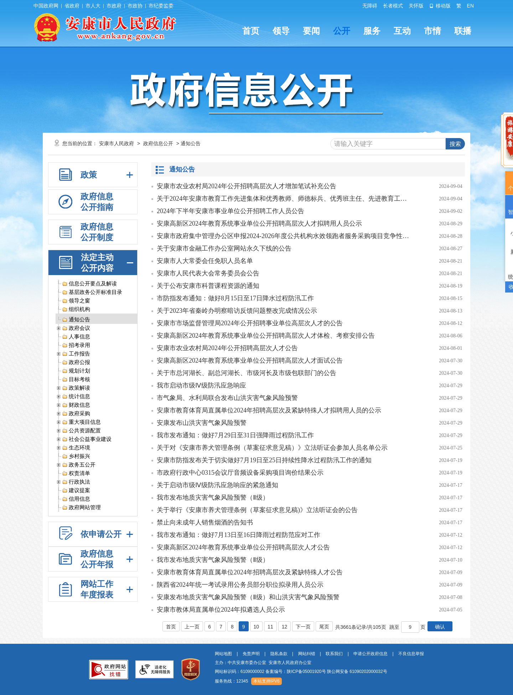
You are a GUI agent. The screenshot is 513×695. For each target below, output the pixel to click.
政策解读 (76, 388)
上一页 (192, 627)
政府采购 (76, 414)
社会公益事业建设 (87, 439)
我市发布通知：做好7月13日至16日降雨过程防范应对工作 (238, 534)
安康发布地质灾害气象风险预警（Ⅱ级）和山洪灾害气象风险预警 (248, 597)
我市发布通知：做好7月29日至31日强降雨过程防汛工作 (235, 435)
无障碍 (369, 6)
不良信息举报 (411, 653)
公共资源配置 (81, 431)
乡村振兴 (76, 456)
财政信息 (76, 405)
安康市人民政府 (116, 143)
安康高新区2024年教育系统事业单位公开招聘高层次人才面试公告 (250, 360)
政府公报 (76, 363)
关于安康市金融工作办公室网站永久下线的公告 (224, 248)
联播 (462, 31)
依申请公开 (101, 534)
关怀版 (416, 6)
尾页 (324, 627)
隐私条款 (278, 653)
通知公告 (76, 320)
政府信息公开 (158, 143)
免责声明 (251, 653)
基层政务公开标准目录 (92, 292)
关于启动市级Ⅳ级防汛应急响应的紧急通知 (217, 485)
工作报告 (76, 354)
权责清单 (76, 474)
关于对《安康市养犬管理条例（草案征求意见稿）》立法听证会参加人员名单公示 (272, 447)
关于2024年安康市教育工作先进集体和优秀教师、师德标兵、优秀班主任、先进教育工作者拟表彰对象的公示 (283, 198)
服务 (371, 31)
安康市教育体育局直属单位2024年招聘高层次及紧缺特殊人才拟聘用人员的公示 (269, 410)
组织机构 (76, 310)
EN (470, 6)
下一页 (303, 627)
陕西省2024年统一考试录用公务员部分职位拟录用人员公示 (240, 584)
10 (256, 627)
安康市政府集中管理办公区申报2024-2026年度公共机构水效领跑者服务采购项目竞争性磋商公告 (283, 235)
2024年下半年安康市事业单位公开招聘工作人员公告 (230, 211)
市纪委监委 (161, 6)
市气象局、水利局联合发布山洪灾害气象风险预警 (227, 397)
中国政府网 (45, 6)
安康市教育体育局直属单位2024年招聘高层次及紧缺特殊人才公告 (250, 572)
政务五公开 (78, 465)
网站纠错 (306, 653)
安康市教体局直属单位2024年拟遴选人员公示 (221, 609)
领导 (281, 31)
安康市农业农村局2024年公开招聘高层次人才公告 (227, 348)
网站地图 (223, 653)
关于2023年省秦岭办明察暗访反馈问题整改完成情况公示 (237, 310)
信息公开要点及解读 (89, 284)
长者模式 (393, 6)
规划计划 (76, 371)
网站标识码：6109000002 (301, 671)
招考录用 (76, 345)
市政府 (114, 6)
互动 (402, 31)
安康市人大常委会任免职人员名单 (205, 260)
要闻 (311, 31)
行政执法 (76, 482)
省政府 (71, 6)
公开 (341, 31)
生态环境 (76, 448)
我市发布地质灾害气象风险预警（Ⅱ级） (213, 497)
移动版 (440, 6)
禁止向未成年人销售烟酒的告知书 (205, 522)
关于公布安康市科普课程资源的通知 (208, 285)
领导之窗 (76, 301)
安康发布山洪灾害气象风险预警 (202, 422)
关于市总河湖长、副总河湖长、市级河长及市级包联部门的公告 (246, 373)
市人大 (93, 6)
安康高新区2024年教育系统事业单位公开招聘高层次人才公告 (243, 547)
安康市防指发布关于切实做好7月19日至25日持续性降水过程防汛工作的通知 (264, 460)
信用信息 (76, 499)
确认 (440, 627)
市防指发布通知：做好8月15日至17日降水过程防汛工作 (235, 298)
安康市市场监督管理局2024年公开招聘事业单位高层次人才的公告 (250, 323)
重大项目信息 (81, 422)
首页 (250, 31)
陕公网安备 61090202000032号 (357, 671)
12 (284, 627)
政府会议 (76, 328)
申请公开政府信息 (370, 653)
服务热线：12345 (231, 681)
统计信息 (76, 397)
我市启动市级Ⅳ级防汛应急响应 (201, 385)
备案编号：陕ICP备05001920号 (295, 671)
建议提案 (76, 491)
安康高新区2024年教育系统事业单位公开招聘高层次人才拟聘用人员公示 (259, 223)
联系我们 (334, 653)
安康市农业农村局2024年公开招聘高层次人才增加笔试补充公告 (246, 186)
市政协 (135, 6)
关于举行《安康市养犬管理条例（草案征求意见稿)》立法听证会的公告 (257, 510)
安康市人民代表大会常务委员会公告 (208, 273)
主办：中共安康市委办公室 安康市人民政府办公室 (263, 662)
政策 (89, 174)
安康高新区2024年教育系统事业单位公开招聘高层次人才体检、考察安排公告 (266, 335)
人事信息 (76, 337)
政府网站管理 (81, 508)
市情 (432, 31)
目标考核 (76, 380)
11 (270, 627)
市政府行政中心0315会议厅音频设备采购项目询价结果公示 (240, 472)
